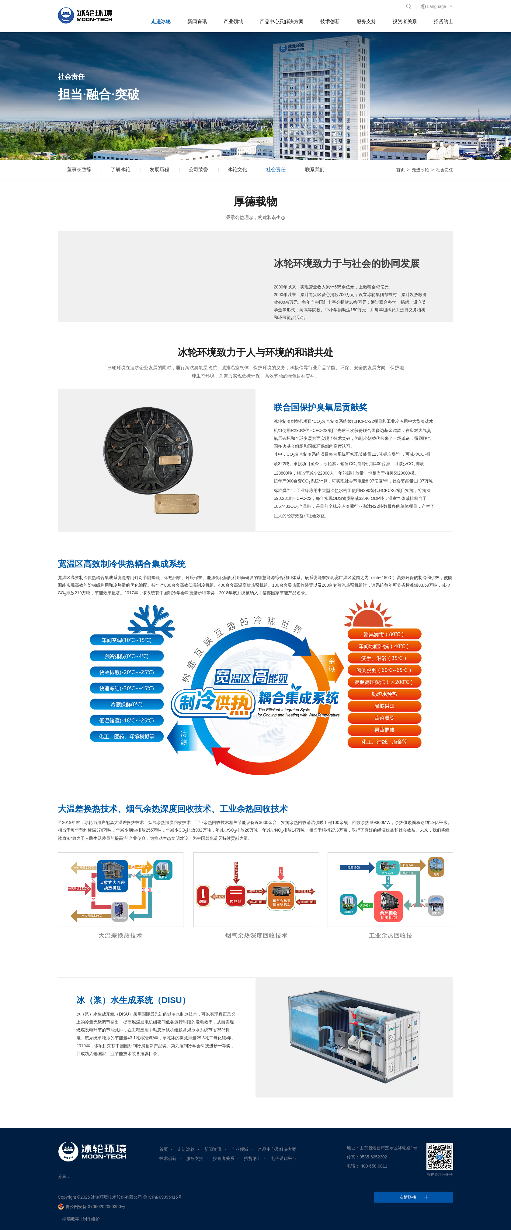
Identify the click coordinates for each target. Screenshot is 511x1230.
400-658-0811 (374, 1166)
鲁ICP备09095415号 (162, 1197)
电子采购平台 (283, 1158)
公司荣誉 (198, 169)
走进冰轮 (161, 21)
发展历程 (159, 169)
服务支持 (366, 21)
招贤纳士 (443, 21)
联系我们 (315, 169)
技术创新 (330, 21)
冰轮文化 (237, 169)
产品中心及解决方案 (282, 21)
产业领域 (233, 21)
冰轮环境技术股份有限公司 (116, 1197)
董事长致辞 (79, 169)
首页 (400, 169)
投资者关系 (405, 21)
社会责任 (276, 169)
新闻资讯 (197, 21)
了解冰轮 (120, 169)
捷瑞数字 (70, 1219)
